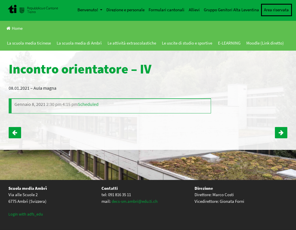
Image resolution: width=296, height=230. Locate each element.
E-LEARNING (229, 43)
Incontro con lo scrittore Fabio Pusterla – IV (281, 132)
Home (14, 28)
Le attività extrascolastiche (132, 43)
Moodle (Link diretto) (265, 43)
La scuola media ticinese (29, 43)
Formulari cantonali (166, 9)
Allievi (194, 9)
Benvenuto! (88, 9)
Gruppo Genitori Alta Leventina (231, 9)
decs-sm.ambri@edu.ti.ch (135, 201)
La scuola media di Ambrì (79, 43)
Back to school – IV (15, 132)
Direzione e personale (125, 9)
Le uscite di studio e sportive (187, 43)
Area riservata (276, 9)
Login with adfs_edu (25, 214)
